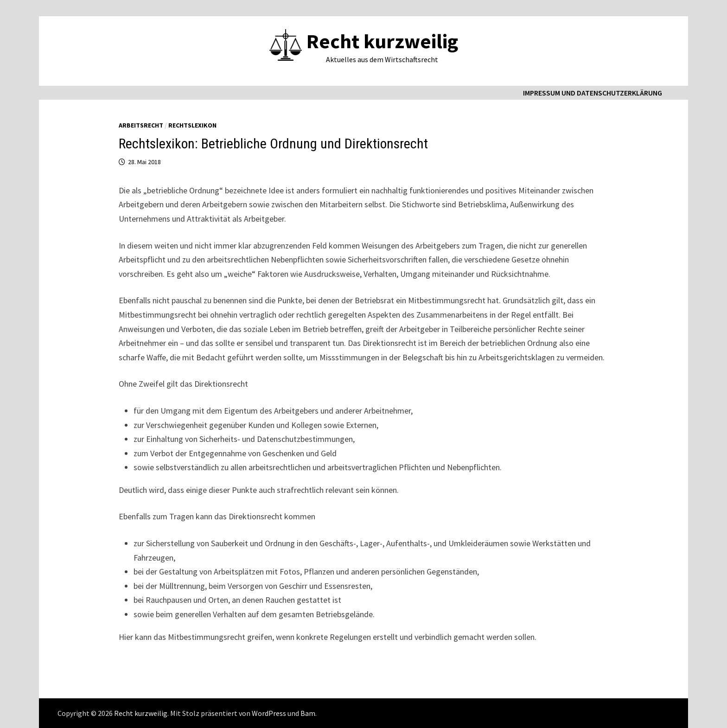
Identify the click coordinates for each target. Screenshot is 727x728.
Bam (307, 713)
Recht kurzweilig (382, 41)
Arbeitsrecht (141, 125)
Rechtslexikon (192, 125)
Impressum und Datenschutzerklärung (592, 92)
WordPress (269, 713)
